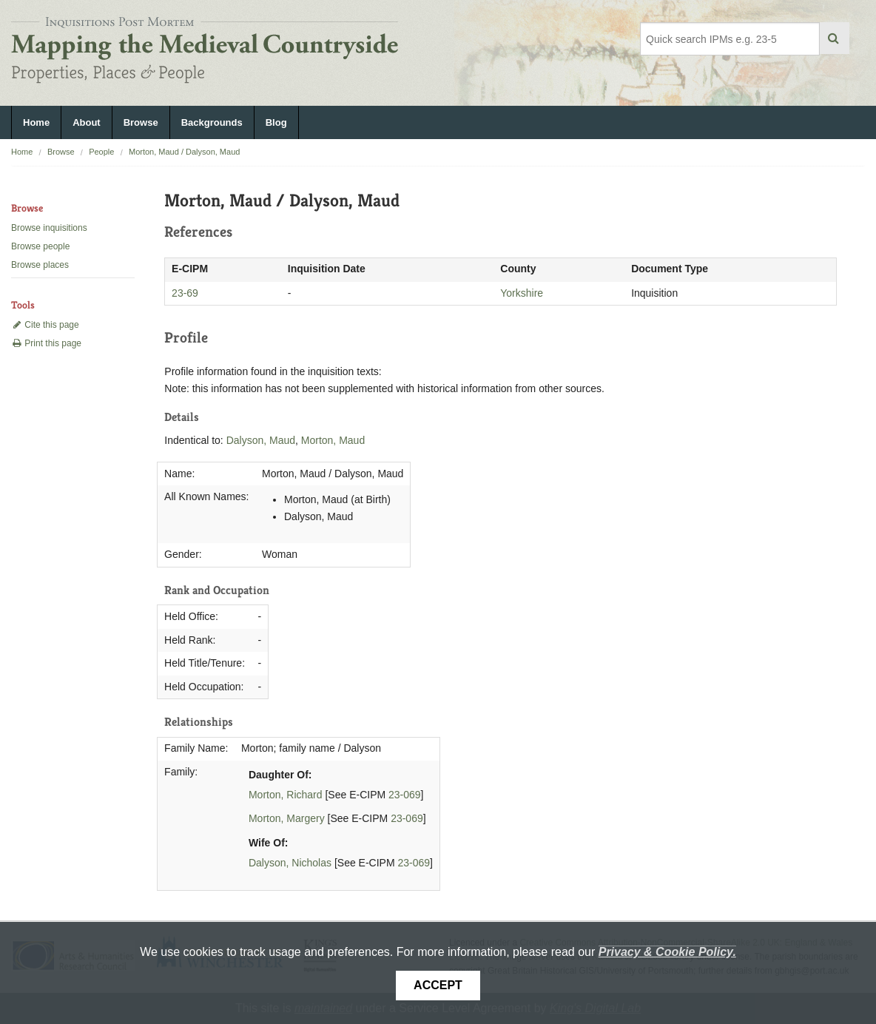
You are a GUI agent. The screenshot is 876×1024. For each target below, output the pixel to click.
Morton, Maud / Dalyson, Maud (184, 151)
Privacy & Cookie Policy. (667, 952)
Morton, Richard (286, 795)
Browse (141, 122)
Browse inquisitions (49, 228)
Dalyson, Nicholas (290, 863)
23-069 (404, 795)
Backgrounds (212, 122)
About (87, 122)
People (101, 151)
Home (36, 122)
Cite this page (45, 325)
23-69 (185, 293)
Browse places (40, 265)
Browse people (40, 246)
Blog (276, 122)
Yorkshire (521, 293)
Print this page (46, 343)
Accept (438, 985)
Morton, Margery (287, 818)
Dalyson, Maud (260, 440)
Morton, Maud (333, 440)
